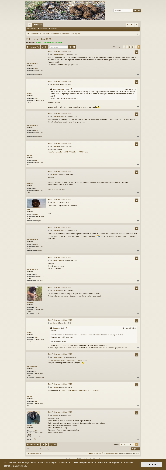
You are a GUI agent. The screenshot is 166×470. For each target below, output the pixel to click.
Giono (29, 93)
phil (53, 42)
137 (36, 431)
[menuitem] (128, 25)
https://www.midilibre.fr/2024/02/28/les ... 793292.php (68, 152)
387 (36, 307)
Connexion (43, 28)
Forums (39, 25)
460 (36, 98)
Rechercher (32, 28)
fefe (28, 209)
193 (36, 160)
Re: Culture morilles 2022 (60, 51)
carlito (29, 425)
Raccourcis (30, 25)
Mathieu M (30, 302)
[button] (124, 47)
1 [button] (126, 47)
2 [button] (129, 47)
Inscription (54, 28)
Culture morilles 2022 (38, 39)
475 (36, 371)
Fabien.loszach (32, 269)
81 (36, 188)
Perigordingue (32, 366)
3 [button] (132, 47)
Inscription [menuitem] (137, 25)
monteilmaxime (32, 63)
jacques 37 (39, 42)
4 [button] (135, 47)
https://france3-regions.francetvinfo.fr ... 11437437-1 (80, 390)
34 (36, 274)
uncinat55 (58, 42)
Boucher (30, 183)
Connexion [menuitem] (132, 25)
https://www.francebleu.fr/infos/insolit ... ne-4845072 (67, 360)
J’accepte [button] (151, 464)
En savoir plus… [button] (20, 466)
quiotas (29, 155)
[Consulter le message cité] (72, 89)
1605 (36, 68)
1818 (36, 215)
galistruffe (47, 42)
